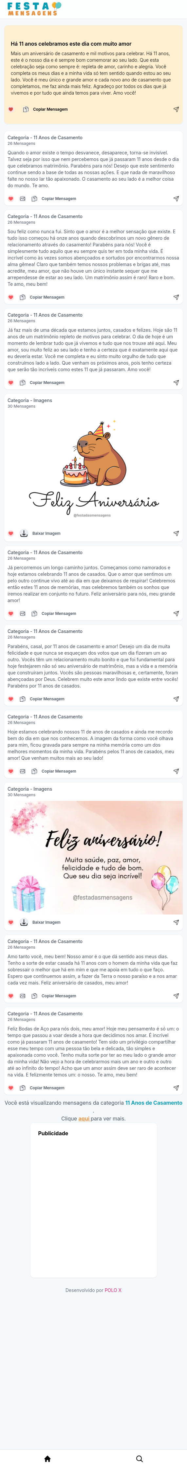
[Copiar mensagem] (26, 109)
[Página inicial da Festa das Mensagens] (35, 9)
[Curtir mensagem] (11, 109)
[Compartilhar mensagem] (176, 109)
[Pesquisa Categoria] (137, 1459)
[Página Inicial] (46, 1459)
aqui (85, 1118)
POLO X (113, 1290)
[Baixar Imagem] (23, 533)
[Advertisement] (87, 1205)
